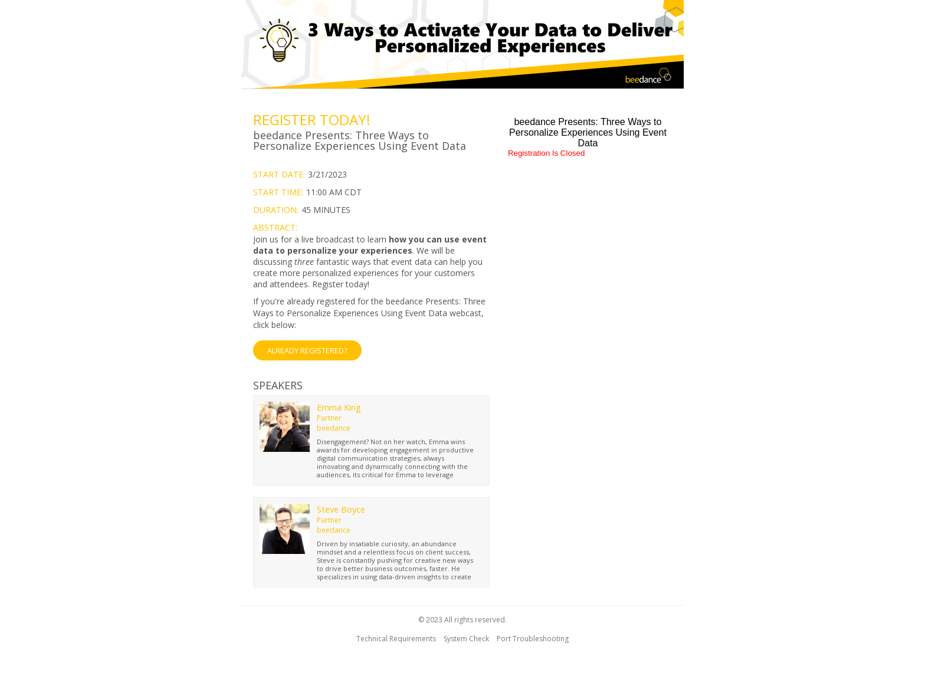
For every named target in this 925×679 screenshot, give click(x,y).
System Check (466, 639)
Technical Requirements (396, 639)
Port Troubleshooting (533, 639)
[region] (462, 46)
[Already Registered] (371, 328)
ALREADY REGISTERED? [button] (307, 350)
